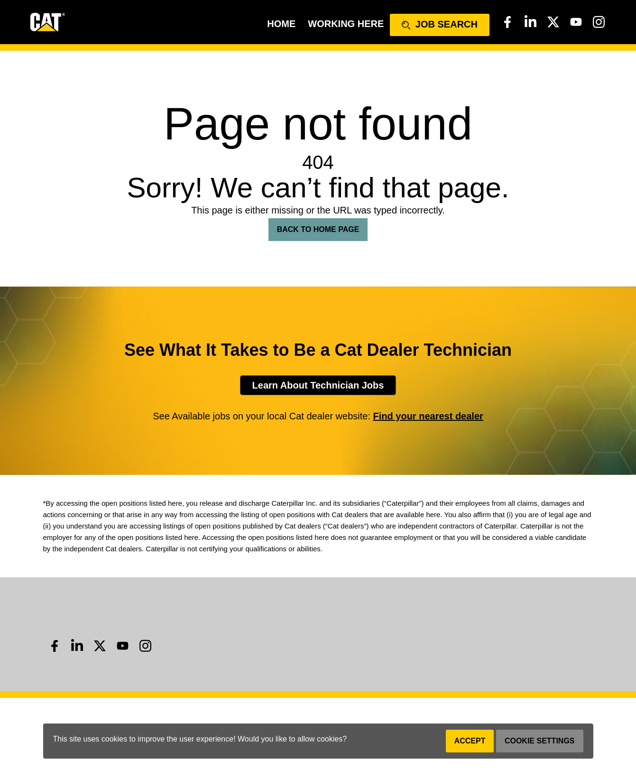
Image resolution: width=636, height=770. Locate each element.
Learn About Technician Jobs (318, 385)
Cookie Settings (540, 741)
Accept (470, 741)
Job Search (440, 24)
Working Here (346, 24)
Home (281, 24)
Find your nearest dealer (428, 416)
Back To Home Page (318, 229)
